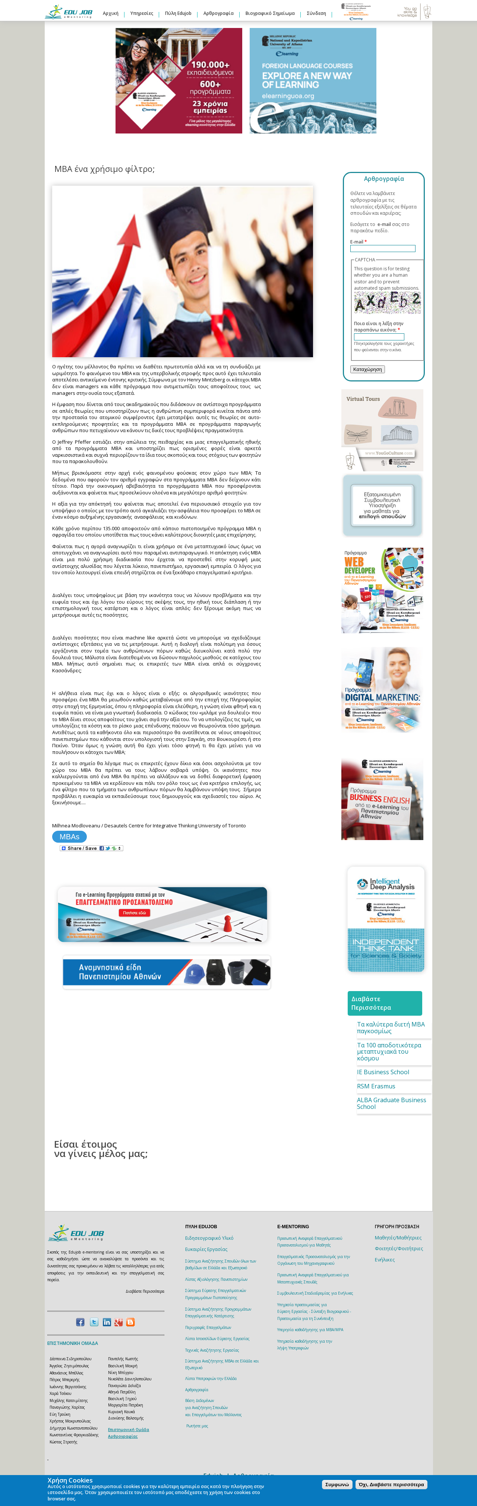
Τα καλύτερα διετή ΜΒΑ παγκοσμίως (391, 1027)
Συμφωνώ (337, 1484)
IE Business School (383, 1072)
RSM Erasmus (376, 1086)
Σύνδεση (316, 13)
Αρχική (111, 13)
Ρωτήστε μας (197, 1425)
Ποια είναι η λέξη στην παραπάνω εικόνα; (379, 326)
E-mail (358, 242)
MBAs (69, 837)
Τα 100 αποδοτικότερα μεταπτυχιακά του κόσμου (389, 1051)
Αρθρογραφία (218, 13)
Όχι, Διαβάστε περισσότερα (391, 1484)
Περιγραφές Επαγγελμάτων (208, 1327)
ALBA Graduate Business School (391, 1103)
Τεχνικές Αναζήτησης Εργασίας (212, 1350)
